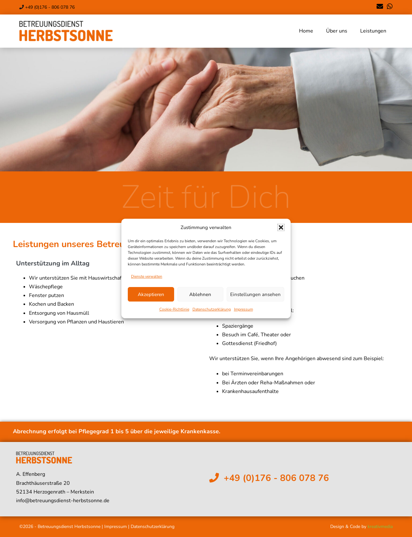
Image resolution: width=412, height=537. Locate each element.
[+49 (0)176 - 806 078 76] (214, 478)
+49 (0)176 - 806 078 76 (50, 7)
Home (306, 30)
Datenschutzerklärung (211, 309)
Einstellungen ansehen (255, 294)
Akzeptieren (151, 294)
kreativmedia (380, 526)
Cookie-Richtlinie (174, 309)
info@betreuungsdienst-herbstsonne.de (62, 500)
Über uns (336, 30)
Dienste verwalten (146, 276)
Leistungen (373, 30)
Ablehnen (200, 294)
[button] (281, 227)
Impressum (243, 309)
